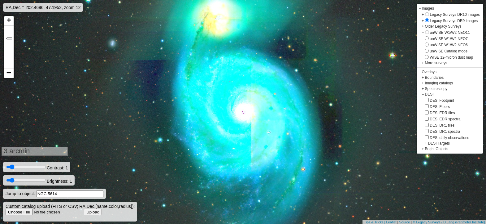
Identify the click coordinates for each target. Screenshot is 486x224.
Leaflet (391, 222)
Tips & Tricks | (375, 222)
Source (404, 222)
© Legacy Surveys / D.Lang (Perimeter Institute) (449, 222)
